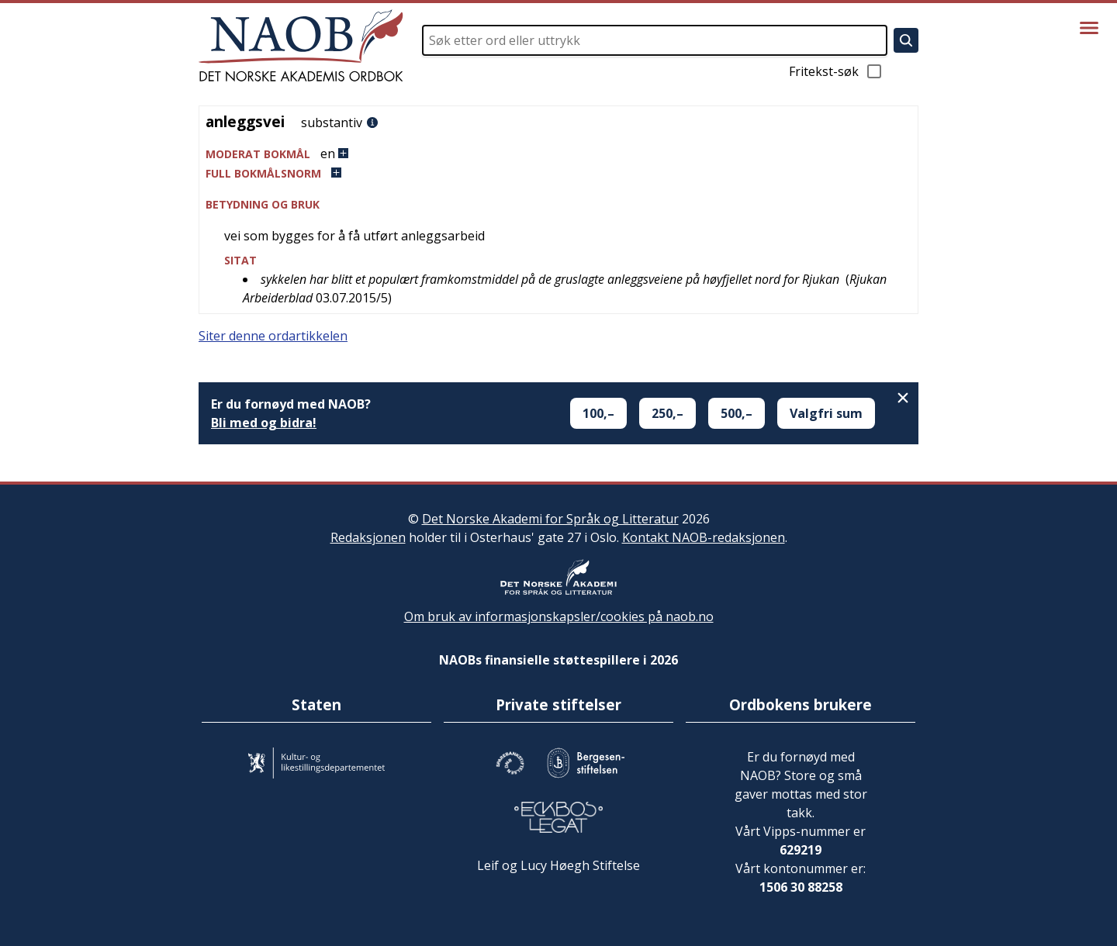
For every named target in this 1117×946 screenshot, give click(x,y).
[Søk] (906, 40)
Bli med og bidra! (263, 422)
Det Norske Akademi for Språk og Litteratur (550, 518)
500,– (736, 413)
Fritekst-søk (836, 71)
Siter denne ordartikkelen (273, 335)
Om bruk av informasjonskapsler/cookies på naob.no (559, 616)
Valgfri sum (826, 413)
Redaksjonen (368, 537)
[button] (558, 154)
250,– (667, 413)
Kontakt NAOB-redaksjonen (703, 537)
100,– (598, 413)
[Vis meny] (1089, 28)
